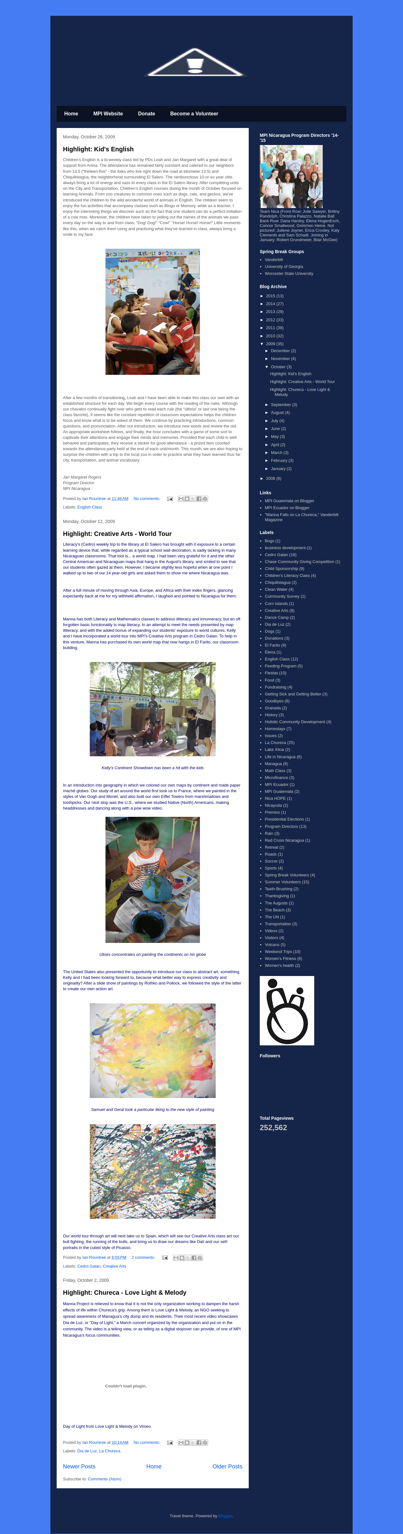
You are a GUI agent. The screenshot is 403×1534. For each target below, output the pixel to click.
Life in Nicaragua (280, 756)
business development (285, 547)
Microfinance (276, 777)
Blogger (225, 1516)
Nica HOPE (275, 798)
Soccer (271, 861)
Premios (272, 812)
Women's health (279, 965)
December (281, 350)
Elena (270, 652)
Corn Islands (276, 603)
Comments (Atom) (104, 1479)
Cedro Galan (89, 1266)
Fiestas (271, 673)
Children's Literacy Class (287, 575)
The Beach (275, 910)
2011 (271, 327)
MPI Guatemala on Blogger (289, 500)
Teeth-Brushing (278, 888)
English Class (89, 507)
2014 (271, 303)
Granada (273, 708)
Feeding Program (280, 666)
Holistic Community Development (295, 721)
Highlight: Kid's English (98, 149)
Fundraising (275, 687)
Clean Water (276, 589)
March (277, 452)
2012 (271, 319)
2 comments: (144, 1257)
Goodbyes (274, 701)
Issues (271, 735)
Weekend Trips (278, 951)
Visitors (271, 937)
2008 (271, 478)
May (275, 436)
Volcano (272, 944)
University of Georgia (284, 266)
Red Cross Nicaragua (284, 840)
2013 (271, 311)
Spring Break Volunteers (287, 875)
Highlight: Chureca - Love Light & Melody (124, 1292)
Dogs (269, 631)
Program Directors (281, 826)
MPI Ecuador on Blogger (287, 507)
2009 (271, 343)
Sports (271, 868)
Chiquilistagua (278, 582)
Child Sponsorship (281, 568)
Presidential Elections (284, 819)
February (280, 460)
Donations (274, 638)
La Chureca (109, 1451)
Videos (271, 930)
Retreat (271, 847)
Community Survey (282, 596)
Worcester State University (289, 273)
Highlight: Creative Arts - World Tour (117, 533)
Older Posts (227, 1466)
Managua (273, 763)
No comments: (147, 498)
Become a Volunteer (194, 113)
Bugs (269, 540)
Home (71, 113)
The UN (272, 917)
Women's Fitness (280, 958)
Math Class (275, 770)
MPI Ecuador (276, 784)
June (276, 428)
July (275, 420)
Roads (271, 854)
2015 (271, 295)
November (281, 358)
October (279, 366)
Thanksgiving (277, 895)
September (281, 404)
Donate (146, 113)
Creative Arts (114, 1266)
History (271, 714)
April (276, 444)
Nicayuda (273, 805)
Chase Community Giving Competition (299, 561)
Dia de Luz (87, 1451)
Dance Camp (277, 617)
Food (269, 680)
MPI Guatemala (279, 791)
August (278, 412)
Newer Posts (79, 1466)
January (279, 468)
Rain (269, 833)
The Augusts (276, 903)
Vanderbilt (274, 259)
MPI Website (108, 113)
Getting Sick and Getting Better (293, 694)
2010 (271, 336)
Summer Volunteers (283, 882)
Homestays (275, 728)
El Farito (272, 645)
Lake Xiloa (274, 749)
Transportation (278, 923)
